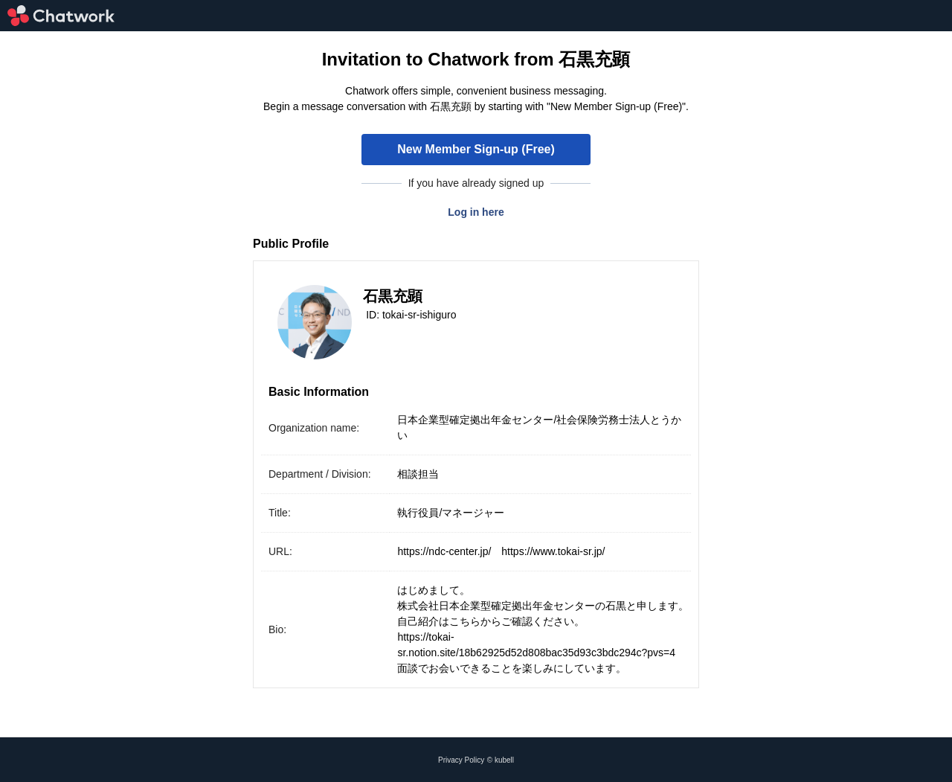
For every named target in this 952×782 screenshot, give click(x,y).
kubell (504, 760)
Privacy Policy (461, 760)
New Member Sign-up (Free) (476, 149)
